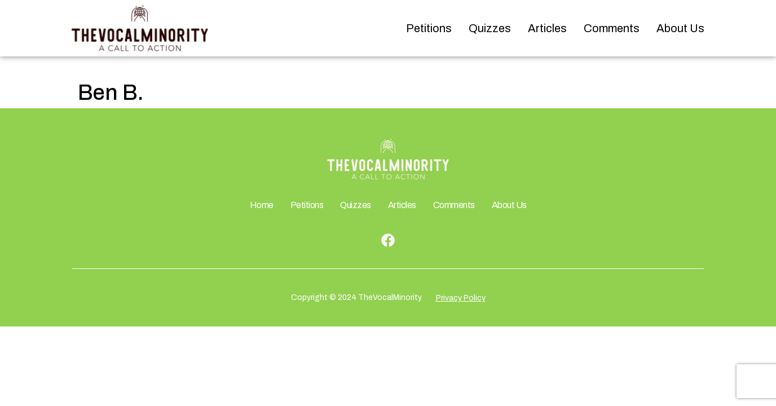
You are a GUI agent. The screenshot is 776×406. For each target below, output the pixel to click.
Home (262, 205)
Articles (547, 28)
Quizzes (490, 28)
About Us (680, 28)
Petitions (429, 28)
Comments (612, 28)
